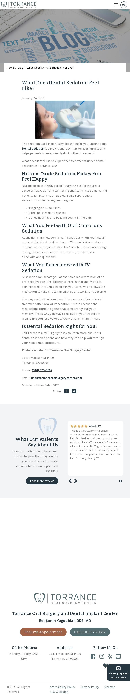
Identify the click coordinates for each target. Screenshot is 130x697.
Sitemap (109, 687)
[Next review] (75, 481)
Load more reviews (42, 481)
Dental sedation (33, 148)
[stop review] (120, 481)
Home (10, 67)
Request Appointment (43, 632)
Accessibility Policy (62, 687)
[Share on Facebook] (66, 391)
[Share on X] (74, 391)
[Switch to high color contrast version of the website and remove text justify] (123, 4)
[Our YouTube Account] (118, 656)
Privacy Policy (90, 687)
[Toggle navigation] (116, 4)
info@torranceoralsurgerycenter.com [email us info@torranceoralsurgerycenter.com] (56, 378)
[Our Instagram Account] (101, 656)
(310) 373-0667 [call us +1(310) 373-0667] (42, 370)
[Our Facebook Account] (93, 656)
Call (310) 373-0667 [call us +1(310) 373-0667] (89, 632)
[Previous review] (70, 481)
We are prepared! (118, 672)
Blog (20, 67)
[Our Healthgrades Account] (105, 666)
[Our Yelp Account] (110, 656)
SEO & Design (59, 692)
